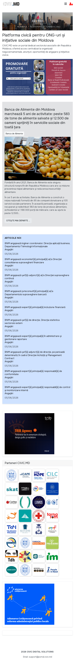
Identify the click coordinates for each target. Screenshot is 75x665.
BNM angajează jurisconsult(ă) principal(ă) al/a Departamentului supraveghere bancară (29, 293)
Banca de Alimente (14, 133)
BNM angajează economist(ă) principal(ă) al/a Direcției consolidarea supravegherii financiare (33, 261)
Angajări (9, 249)
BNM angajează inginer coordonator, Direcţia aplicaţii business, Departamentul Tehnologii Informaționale (37, 245)
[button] (71, 4)
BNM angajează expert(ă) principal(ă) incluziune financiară (35, 307)
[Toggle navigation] (65, 4)
